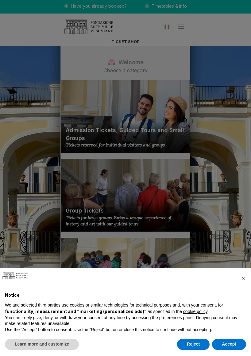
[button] (243, 278)
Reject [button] (193, 344)
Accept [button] (229, 344)
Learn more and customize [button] (42, 344)
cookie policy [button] (195, 311)
